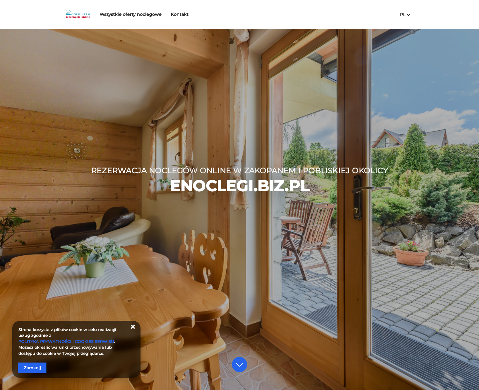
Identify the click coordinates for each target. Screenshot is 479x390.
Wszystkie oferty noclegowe (146, 14)
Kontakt (195, 14)
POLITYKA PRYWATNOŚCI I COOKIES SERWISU (66, 341)
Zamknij (32, 367)
